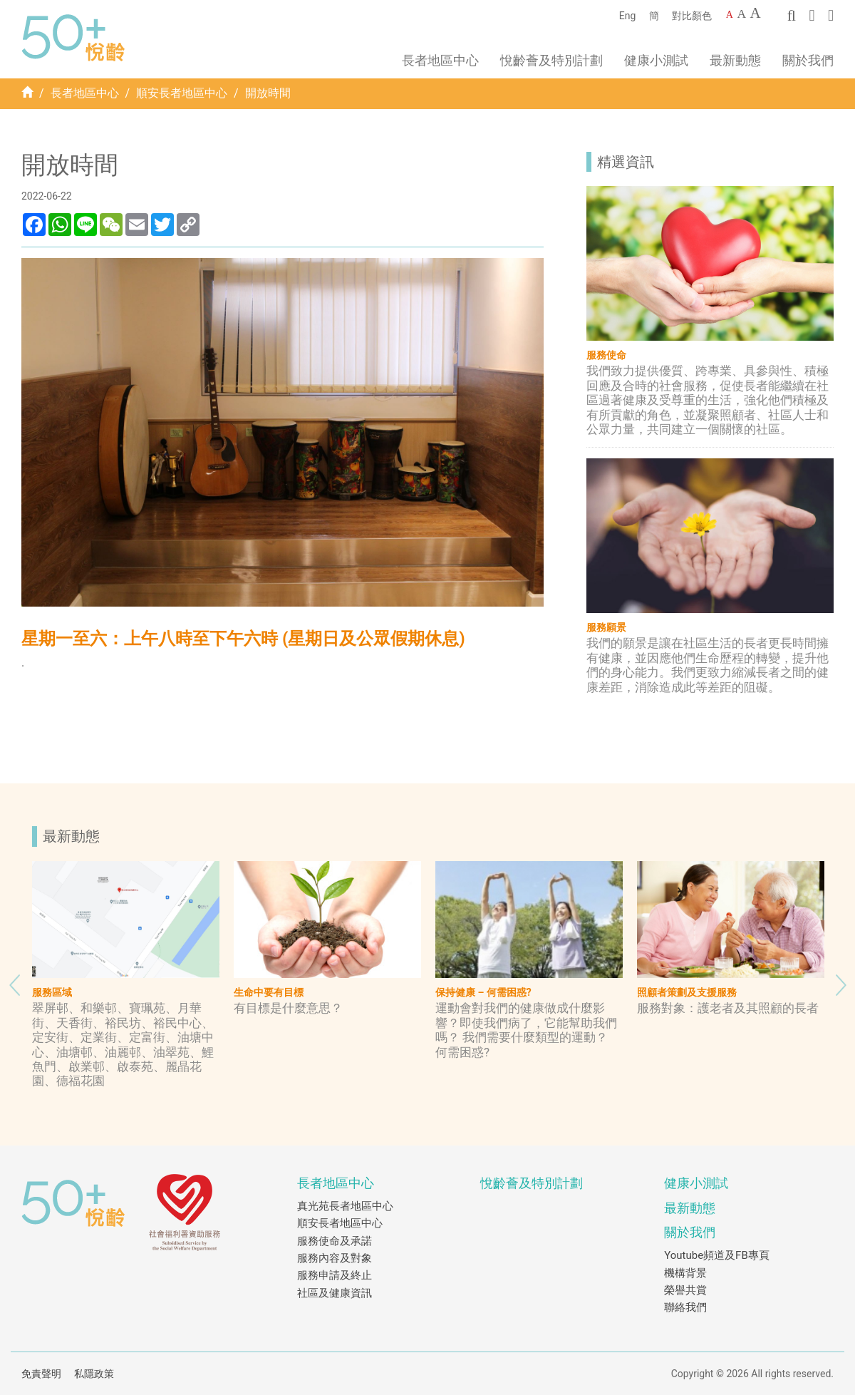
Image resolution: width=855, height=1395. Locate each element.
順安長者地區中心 (181, 93)
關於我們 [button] (808, 60)
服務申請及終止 (334, 1275)
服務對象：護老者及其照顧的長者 (728, 1008)
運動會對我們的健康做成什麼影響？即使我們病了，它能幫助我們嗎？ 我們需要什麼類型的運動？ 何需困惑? (526, 1030)
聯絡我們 (685, 1307)
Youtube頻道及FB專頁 (717, 1255)
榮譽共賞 (685, 1290)
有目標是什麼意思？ (288, 1008)
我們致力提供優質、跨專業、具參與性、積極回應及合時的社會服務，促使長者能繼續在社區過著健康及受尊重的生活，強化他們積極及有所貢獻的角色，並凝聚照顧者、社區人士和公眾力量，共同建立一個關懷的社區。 (707, 400)
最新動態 (735, 60)
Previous (14, 981)
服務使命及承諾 (334, 1241)
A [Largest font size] (755, 12)
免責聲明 (41, 1373)
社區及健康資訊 (334, 1293)
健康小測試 (656, 60)
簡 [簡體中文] (654, 15)
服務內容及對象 (334, 1258)
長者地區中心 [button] (440, 60)
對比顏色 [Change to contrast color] (692, 15)
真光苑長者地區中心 (345, 1206)
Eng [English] (627, 15)
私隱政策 (94, 1373)
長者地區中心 (85, 93)
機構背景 (685, 1273)
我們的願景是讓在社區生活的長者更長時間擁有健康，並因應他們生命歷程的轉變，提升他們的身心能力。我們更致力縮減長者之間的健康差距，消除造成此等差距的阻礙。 (707, 665)
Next (841, 981)
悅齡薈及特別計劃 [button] (551, 60)
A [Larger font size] (741, 13)
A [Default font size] (729, 14)
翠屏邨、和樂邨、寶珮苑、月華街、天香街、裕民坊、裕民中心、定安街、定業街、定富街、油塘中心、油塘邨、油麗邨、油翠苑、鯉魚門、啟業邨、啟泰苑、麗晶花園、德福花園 (123, 1044)
